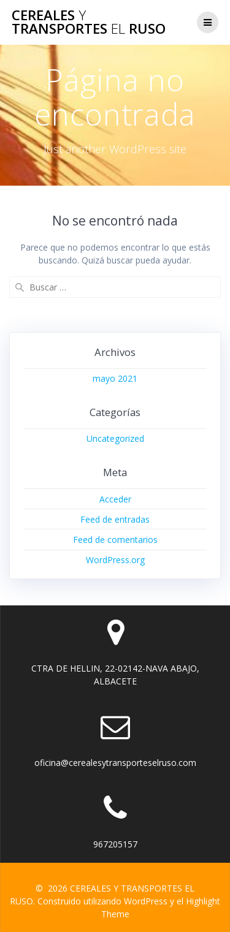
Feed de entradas (115, 519)
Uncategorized (115, 438)
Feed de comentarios (115, 539)
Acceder (115, 499)
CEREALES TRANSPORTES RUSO (89, 22)
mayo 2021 (115, 378)
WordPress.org (115, 560)
